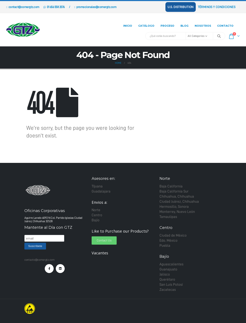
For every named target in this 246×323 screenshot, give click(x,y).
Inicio (127, 25)
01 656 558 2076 (54, 7)
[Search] (219, 36)
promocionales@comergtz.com (95, 7)
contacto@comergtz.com (39, 259)
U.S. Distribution (180, 7)
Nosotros (203, 25)
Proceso (167, 25)
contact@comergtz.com (22, 7)
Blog (184, 25)
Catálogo (146, 25)
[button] (104, 240)
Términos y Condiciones (216, 7)
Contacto (225, 25)
